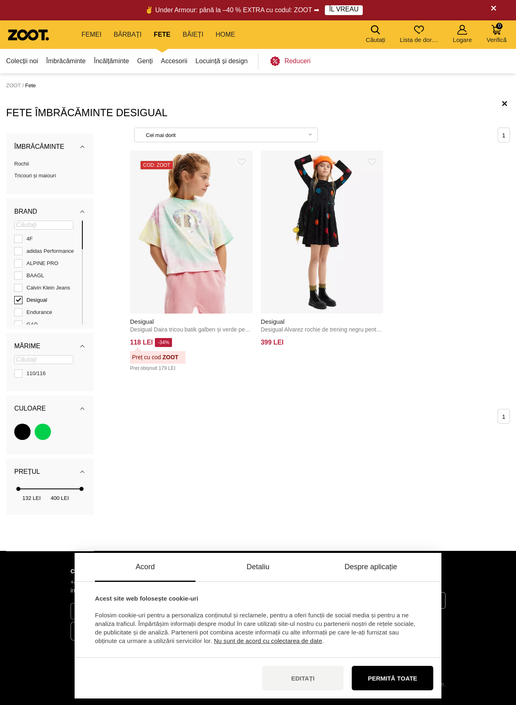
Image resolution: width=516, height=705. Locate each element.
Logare (462, 34)
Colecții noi (22, 60)
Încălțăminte (111, 60)
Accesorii (174, 60)
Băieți (193, 34)
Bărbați (127, 34)
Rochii (21, 164)
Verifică (497, 32)
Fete (162, 34)
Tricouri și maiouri (35, 175)
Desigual (142, 321)
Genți (144, 60)
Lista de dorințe (419, 34)
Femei (91, 34)
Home (225, 34)
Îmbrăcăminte (66, 60)
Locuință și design (222, 60)
